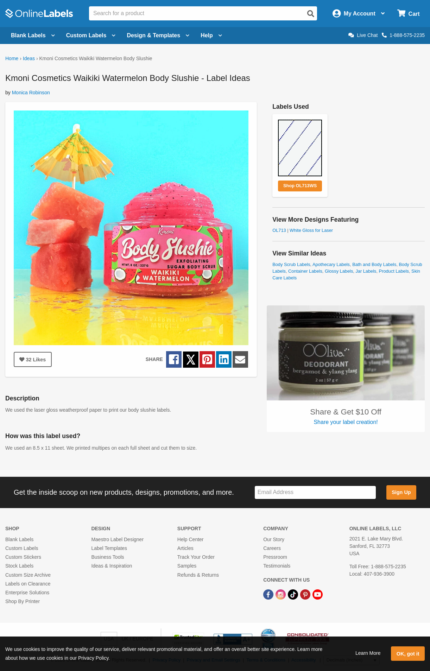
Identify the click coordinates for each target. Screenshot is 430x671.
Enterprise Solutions (27, 592)
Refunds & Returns (198, 575)
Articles (185, 548)
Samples (186, 566)
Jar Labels (365, 271)
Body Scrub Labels (291, 264)
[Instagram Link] (281, 594)
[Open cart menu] (408, 13)
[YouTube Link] (317, 594)
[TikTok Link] (293, 594)
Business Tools (107, 557)
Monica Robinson (31, 92)
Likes (32, 359)
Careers (272, 548)
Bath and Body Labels (374, 264)
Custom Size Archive (28, 575)
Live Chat (363, 35)
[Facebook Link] (269, 594)
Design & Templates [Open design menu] (158, 35)
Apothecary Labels (331, 264)
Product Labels (394, 271)
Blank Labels (19, 539)
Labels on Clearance (27, 584)
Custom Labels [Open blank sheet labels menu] (91, 35)
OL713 (279, 230)
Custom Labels (21, 548)
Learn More (368, 653)
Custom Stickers (23, 557)
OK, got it (408, 654)
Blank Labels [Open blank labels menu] (33, 35)
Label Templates (109, 548)
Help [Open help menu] (211, 35)
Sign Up (401, 492)
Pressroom (275, 557)
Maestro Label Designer (117, 539)
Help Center (190, 539)
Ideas (29, 58)
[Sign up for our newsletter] (315, 492)
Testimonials (276, 566)
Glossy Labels (339, 271)
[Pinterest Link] (306, 594)
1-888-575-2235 (403, 35)
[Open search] (310, 13)
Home (11, 58)
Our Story (273, 539)
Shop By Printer (22, 601)
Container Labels (305, 271)
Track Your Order (196, 557)
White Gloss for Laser (311, 230)
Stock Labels (19, 566)
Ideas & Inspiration (111, 566)
